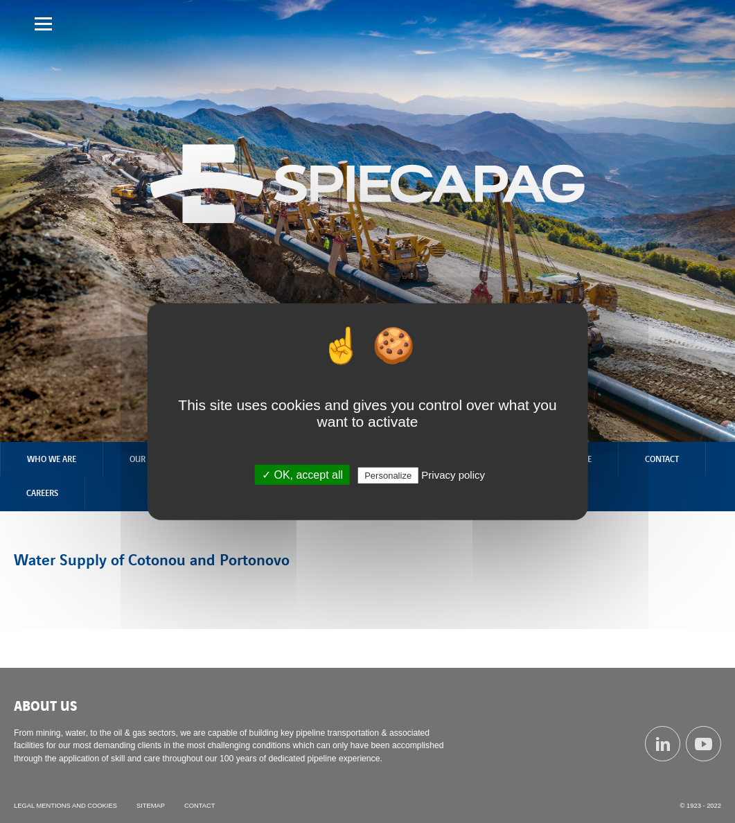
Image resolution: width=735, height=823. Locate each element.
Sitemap (150, 805)
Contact (662, 458)
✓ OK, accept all (302, 474)
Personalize (387, 475)
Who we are (51, 458)
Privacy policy (453, 474)
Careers (42, 492)
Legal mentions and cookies (65, 805)
